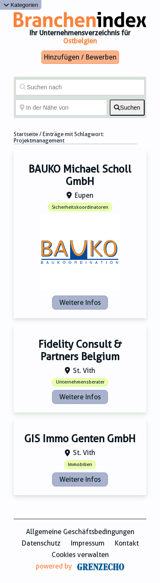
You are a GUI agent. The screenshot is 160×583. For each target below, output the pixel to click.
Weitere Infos (80, 303)
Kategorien (20, 5)
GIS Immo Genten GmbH (80, 439)
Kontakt (127, 543)
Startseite (26, 134)
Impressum (88, 543)
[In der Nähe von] (61, 108)
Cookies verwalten (80, 555)
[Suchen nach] (80, 87)
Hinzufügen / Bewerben (80, 57)
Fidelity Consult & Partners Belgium (80, 350)
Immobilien (80, 464)
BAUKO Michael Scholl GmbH (80, 175)
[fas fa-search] (127, 108)
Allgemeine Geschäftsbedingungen (80, 532)
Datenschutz (41, 543)
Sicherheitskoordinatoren (80, 207)
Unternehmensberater (80, 382)
